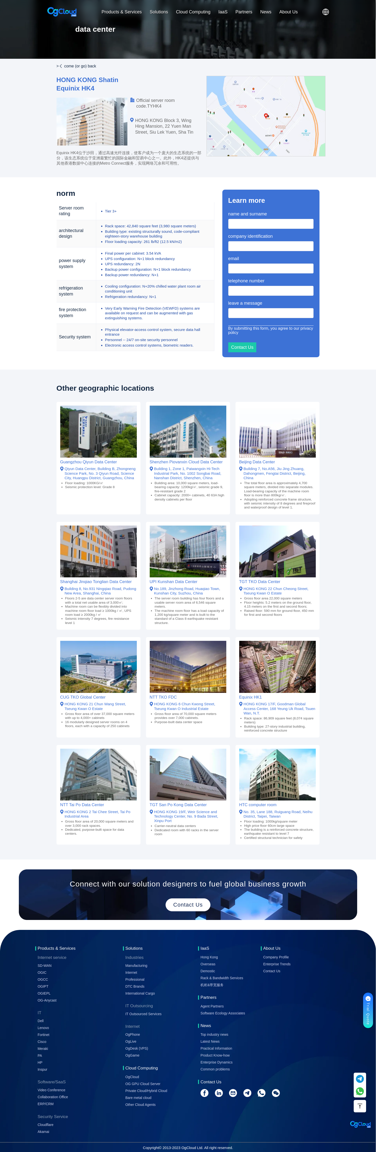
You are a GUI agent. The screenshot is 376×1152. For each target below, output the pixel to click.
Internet (131, 973)
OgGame (132, 1055)
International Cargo (140, 993)
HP (40, 1062)
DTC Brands (135, 986)
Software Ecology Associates (223, 1013)
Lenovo (43, 1028)
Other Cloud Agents (140, 1105)
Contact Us (271, 971)
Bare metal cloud (138, 1098)
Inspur (42, 1069)
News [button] (265, 11)
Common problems (215, 1069)
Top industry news (214, 1034)
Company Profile (276, 957)
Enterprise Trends (277, 964)
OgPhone (132, 1034)
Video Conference (51, 1090)
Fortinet (43, 1035)
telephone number (246, 280)
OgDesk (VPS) (136, 1048)
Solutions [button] (159, 11)
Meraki (43, 1049)
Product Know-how (215, 1055)
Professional (135, 979)
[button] (325, 12)
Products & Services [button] (122, 11)
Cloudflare (46, 1125)
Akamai (43, 1132)
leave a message (245, 303)
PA (40, 1056)
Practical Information (216, 1048)
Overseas (208, 964)
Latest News (210, 1041)
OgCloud (132, 1077)
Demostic (208, 971)
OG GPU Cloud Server (143, 1084)
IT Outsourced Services (143, 1014)
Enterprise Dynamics (216, 1062)
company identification (250, 236)
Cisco (42, 1042)
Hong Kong (209, 957)
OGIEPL (44, 993)
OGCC (43, 979)
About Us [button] (288, 11)
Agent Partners (212, 1006)
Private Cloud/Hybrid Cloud (146, 1091)
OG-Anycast (47, 1000)
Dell (41, 1021)
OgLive (130, 1041)
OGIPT (43, 986)
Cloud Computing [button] (193, 11)
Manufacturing (136, 966)
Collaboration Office (53, 1097)
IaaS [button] (223, 11)
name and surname (247, 213)
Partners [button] (243, 11)
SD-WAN (45, 966)
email (233, 258)
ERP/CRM (46, 1104)
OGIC (42, 973)
